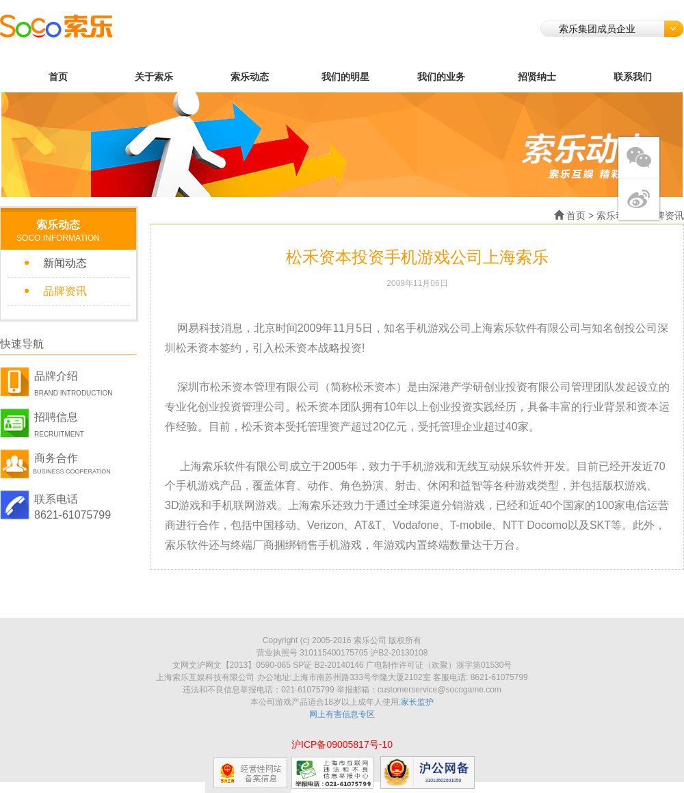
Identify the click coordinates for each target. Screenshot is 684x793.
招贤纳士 (537, 76)
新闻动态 (65, 263)
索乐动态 (250, 76)
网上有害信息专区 (342, 714)
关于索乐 (154, 76)
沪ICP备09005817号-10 (342, 744)
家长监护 (417, 702)
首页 (58, 76)
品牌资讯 (65, 291)
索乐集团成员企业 (621, 29)
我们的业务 (441, 76)
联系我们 (633, 76)
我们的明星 (345, 76)
